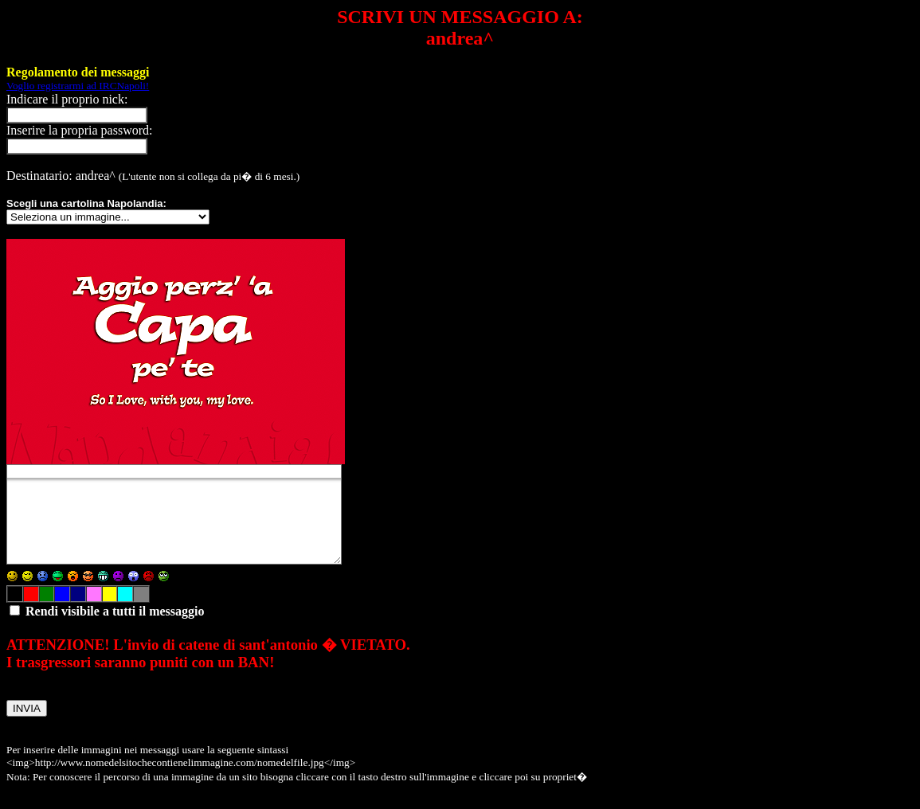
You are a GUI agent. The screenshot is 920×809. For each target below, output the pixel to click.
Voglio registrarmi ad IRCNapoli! (77, 86)
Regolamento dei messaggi (78, 72)
